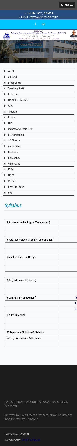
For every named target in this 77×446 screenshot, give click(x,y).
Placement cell (16, 134)
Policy (11, 117)
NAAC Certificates (18, 100)
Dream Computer (31, 439)
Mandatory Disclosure (20, 129)
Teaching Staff (16, 88)
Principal (13, 94)
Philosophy (14, 158)
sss (10, 192)
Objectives (14, 163)
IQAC (11, 169)
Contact (12, 181)
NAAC (11, 175)
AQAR (11, 71)
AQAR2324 (14, 140)
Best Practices (16, 187)
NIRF (10, 123)
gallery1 (12, 77)
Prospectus (14, 82)
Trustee (12, 111)
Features (13, 152)
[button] (67, 5)
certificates (14, 146)
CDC (10, 105)
